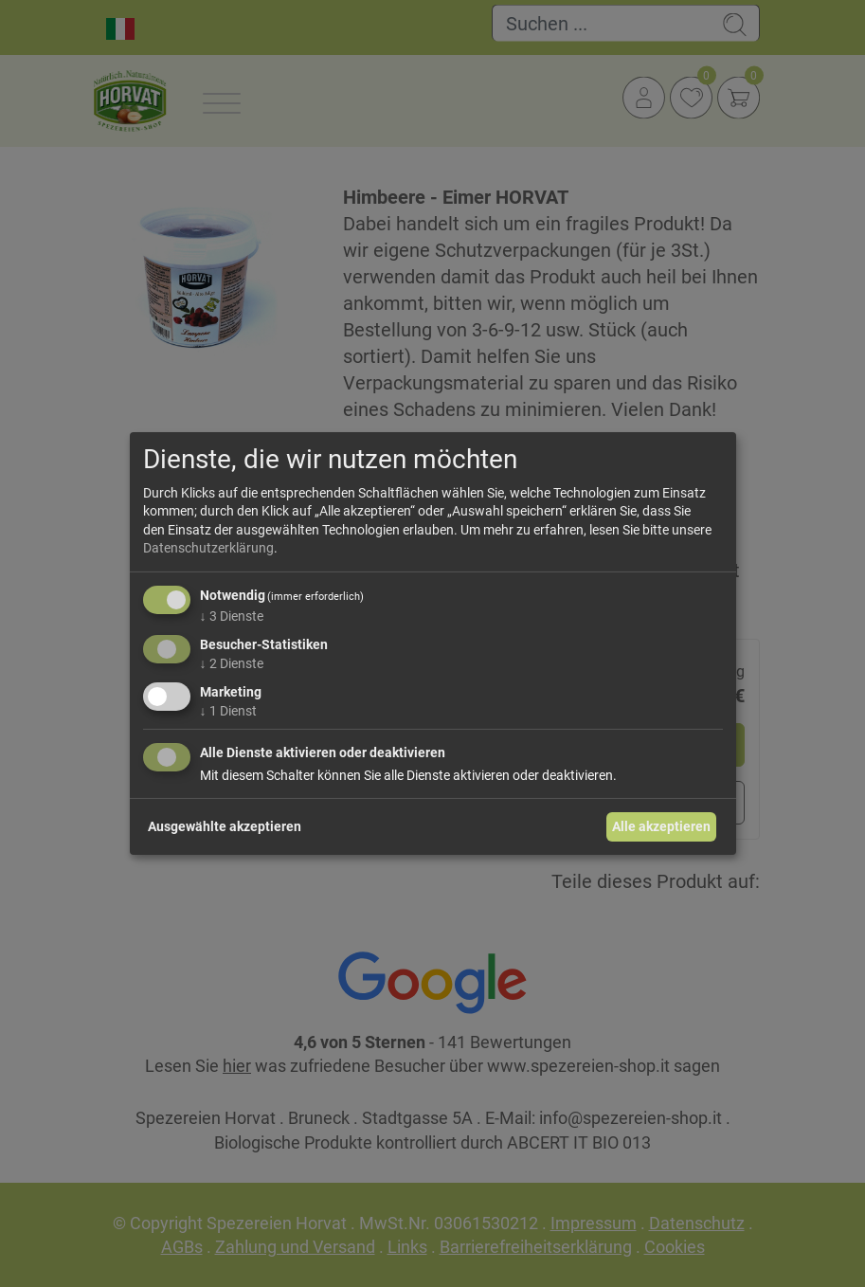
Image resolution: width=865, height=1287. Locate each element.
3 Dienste (231, 616)
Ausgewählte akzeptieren (224, 826)
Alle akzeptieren (661, 826)
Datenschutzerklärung (208, 547)
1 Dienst (228, 709)
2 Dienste (231, 663)
